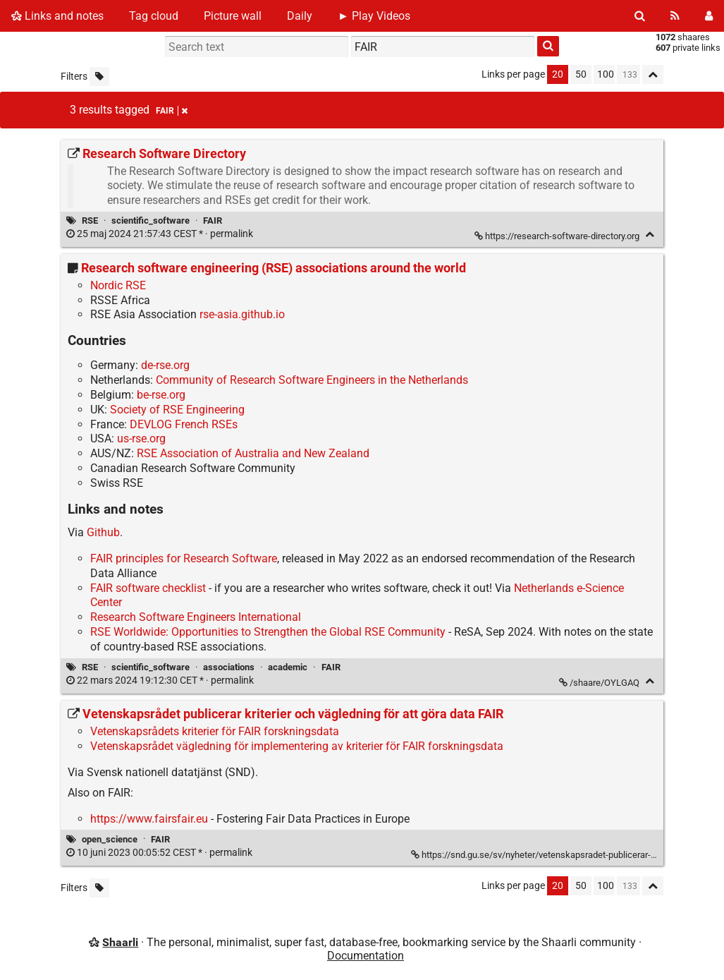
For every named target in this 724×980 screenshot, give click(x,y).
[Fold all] (652, 74)
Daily (299, 16)
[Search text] (256, 46)
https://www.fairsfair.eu (149, 818)
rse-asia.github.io (242, 314)
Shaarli (120, 942)
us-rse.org (141, 438)
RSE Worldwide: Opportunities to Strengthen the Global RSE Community (268, 632)
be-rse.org (161, 394)
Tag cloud (153, 16)
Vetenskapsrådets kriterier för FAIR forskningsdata (214, 731)
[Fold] (650, 234)
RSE (90, 220)
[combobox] (442, 46)
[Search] (639, 16)
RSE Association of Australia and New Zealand (253, 453)
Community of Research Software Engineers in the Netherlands (312, 380)
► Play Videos (374, 16)
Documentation (365, 955)
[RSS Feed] (675, 16)
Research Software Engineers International (195, 617)
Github (103, 532)
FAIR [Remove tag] (172, 111)
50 (581, 74)
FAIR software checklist (148, 588)
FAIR (212, 220)
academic (287, 667)
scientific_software (150, 220)
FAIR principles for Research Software (183, 558)
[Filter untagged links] (99, 76)
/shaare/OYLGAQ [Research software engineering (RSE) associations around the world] (600, 682)
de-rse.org (165, 365)
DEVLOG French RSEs (184, 424)
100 (605, 74)
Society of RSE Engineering (177, 409)
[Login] (709, 16)
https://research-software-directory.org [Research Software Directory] (558, 236)
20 (557, 74)
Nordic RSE (118, 285)
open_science (109, 839)
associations (228, 667)
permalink (160, 234)
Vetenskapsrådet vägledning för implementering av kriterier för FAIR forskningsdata (296, 746)
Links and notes (57, 16)
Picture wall (233, 16)
